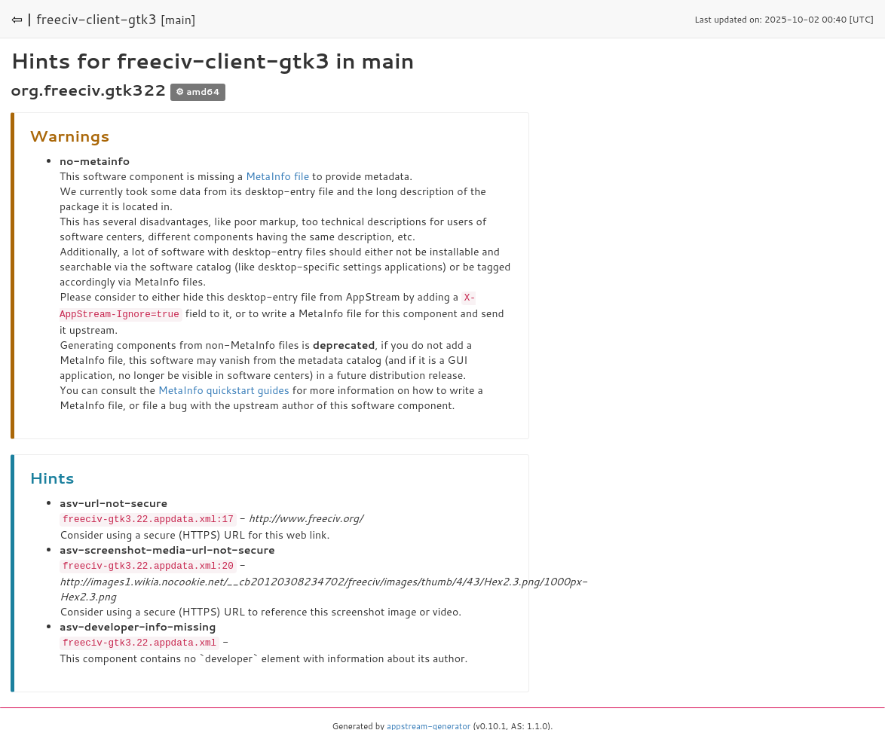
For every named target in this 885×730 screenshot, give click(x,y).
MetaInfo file (277, 176)
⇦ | (21, 19)
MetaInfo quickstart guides (223, 388)
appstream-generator (428, 722)
